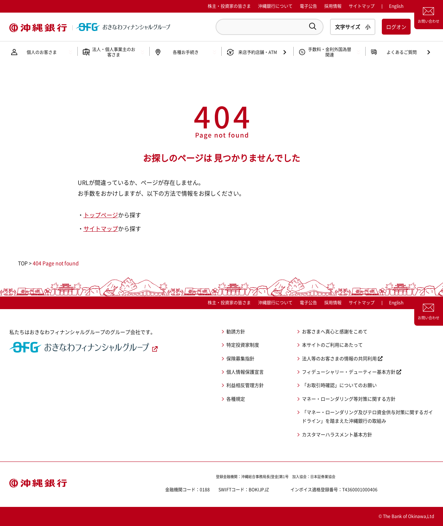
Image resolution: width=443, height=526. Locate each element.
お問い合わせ (428, 21)
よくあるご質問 (402, 52)
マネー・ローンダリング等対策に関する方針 (348, 398)
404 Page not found (56, 263)
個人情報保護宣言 (245, 371)
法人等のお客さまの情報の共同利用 (339, 358)
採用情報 (333, 6)
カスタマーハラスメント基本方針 (337, 434)
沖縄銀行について (275, 6)
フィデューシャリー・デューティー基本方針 (348, 371)
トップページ (100, 214)
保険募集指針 (240, 358)
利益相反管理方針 (245, 385)
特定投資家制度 (242, 344)
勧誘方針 (235, 331)
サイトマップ (362, 6)
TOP (23, 263)
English (396, 302)
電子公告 (308, 6)
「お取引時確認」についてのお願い (339, 385)
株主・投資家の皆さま (229, 6)
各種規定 (235, 398)
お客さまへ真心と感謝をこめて (334, 331)
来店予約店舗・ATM (257, 52)
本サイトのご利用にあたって (332, 344)
